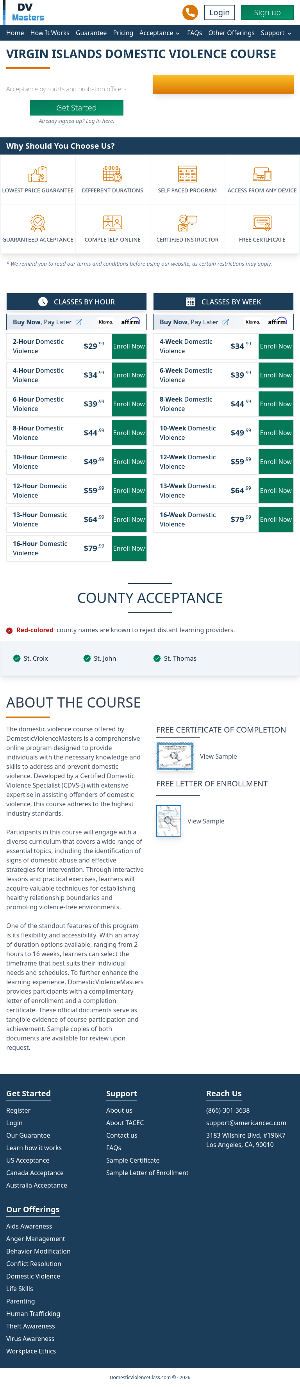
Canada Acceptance (35, 1172)
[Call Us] (190, 12)
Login (219, 12)
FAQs (194, 32)
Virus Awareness (30, 1338)
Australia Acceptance (36, 1185)
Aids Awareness (29, 1226)
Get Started (76, 107)
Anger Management (35, 1238)
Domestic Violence (33, 1276)
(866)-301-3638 (228, 1110)
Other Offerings (231, 32)
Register (18, 1110)
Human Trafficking (33, 1313)
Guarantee (91, 32)
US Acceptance (27, 1160)
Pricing (123, 32)
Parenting (20, 1301)
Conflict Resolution (33, 1263)
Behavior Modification (38, 1251)
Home (15, 32)
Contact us (122, 1135)
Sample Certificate (133, 1160)
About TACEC (125, 1122)
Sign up (267, 12)
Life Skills (19, 1288)
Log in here (99, 120)
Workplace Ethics (31, 1351)
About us (119, 1110)
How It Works (50, 32)
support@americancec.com (246, 1122)
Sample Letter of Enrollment (147, 1172)
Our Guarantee (28, 1135)
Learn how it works (34, 1147)
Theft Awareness (30, 1326)
